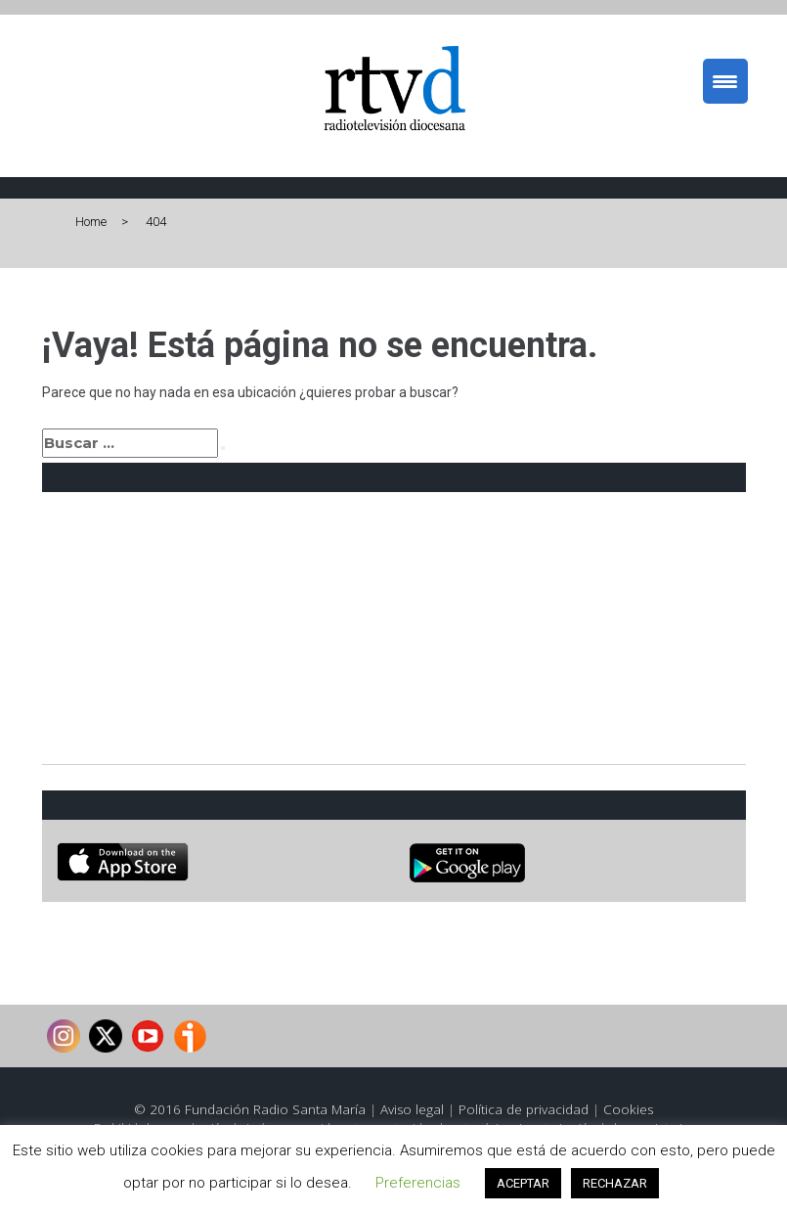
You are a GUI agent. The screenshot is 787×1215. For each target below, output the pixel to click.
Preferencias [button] (417, 1183)
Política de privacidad (524, 1109)
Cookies (628, 1109)
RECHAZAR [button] (615, 1183)
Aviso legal (412, 1109)
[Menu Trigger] (725, 81)
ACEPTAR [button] (523, 1183)
